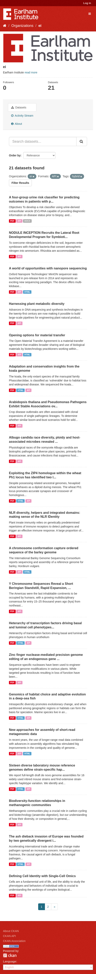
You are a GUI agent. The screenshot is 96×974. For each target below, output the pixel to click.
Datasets (18, 107)
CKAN (9, 955)
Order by (14, 155)
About (16, 123)
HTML (27, 292)
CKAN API (9, 936)
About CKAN (11, 931)
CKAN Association (14, 941)
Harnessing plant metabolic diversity (36, 303)
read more (31, 72)
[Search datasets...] (43, 141)
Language (9, 961)
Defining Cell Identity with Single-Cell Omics (42, 876)
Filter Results (20, 182)
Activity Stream (22, 115)
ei (39, 26)
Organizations (22, 26)
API (19, 221)
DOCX (27, 221)
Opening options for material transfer (37, 335)
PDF (12, 221)
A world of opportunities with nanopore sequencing (48, 268)
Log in (87, 3)
